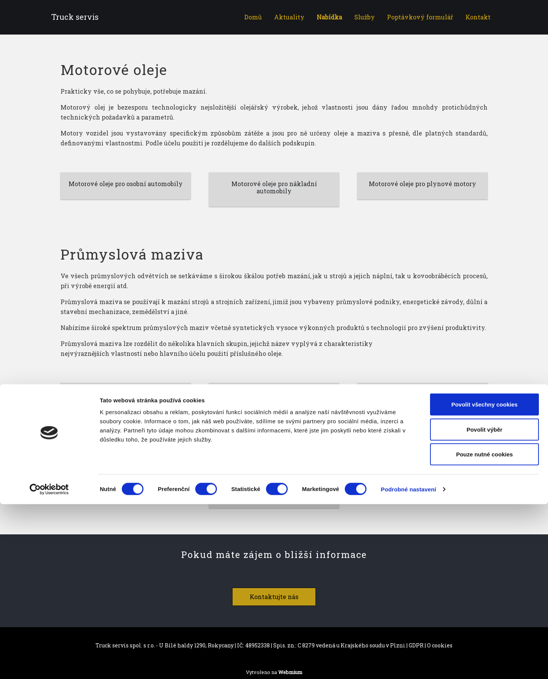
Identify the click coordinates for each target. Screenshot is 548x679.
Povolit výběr (484, 604)
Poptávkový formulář (420, 17)
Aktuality (289, 17)
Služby (364, 17)
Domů (253, 17)
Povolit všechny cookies (484, 579)
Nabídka (329, 17)
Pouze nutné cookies (484, 629)
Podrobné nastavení (408, 664)
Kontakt (478, 17)
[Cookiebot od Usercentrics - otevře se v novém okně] (49, 664)
